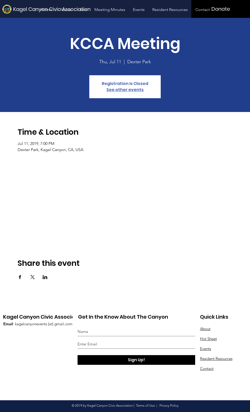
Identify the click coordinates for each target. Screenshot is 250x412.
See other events (125, 90)
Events (205, 348)
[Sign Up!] (136, 360)
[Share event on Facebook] (20, 277)
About (205, 328)
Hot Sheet (208, 338)
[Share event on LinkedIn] (45, 277)
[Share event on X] (32, 277)
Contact (207, 368)
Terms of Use (145, 405)
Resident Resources (216, 358)
